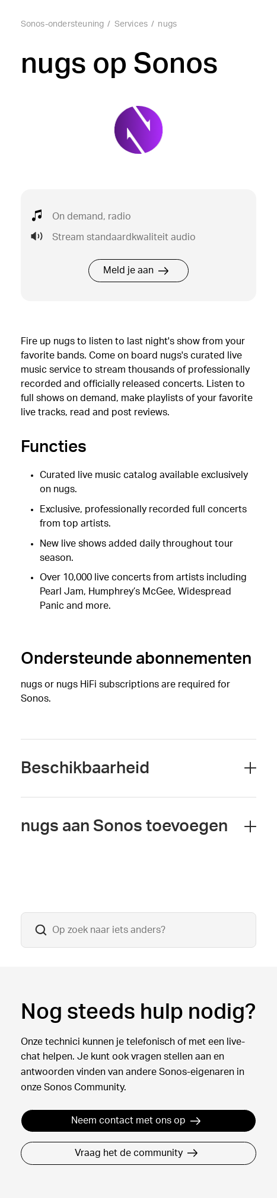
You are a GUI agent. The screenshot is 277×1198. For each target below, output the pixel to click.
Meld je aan (136, 270)
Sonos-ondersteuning (62, 24)
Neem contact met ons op (136, 1120)
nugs (167, 24)
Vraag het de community (136, 1153)
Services (131, 24)
